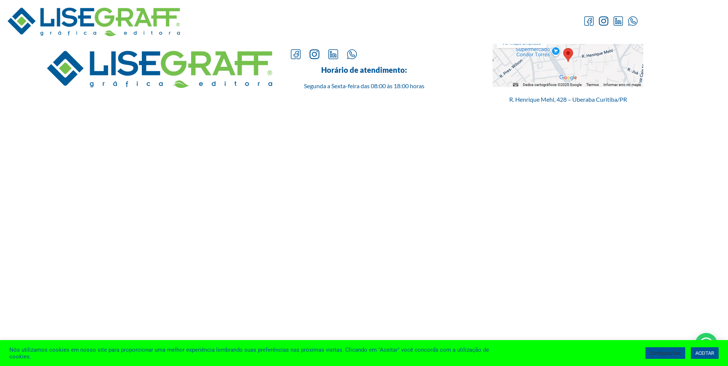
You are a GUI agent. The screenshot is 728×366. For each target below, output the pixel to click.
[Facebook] (589, 22)
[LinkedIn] (618, 22)
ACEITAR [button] (704, 353)
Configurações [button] (665, 353)
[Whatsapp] (633, 22)
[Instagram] (603, 22)
